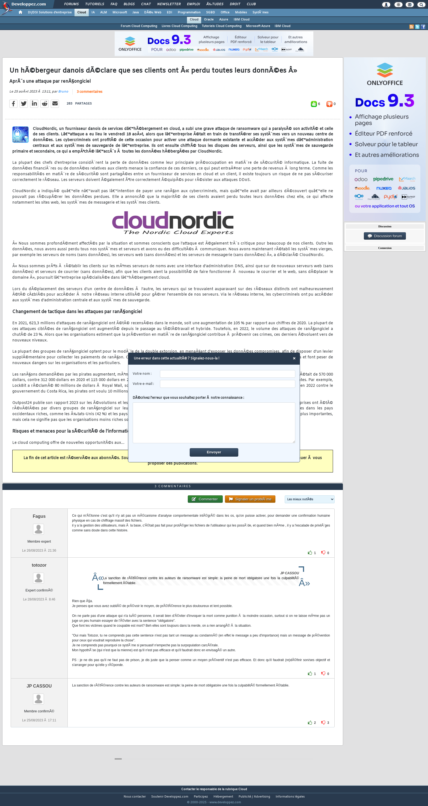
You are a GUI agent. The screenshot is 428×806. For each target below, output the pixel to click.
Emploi (193, 4)
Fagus (39, 526)
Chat (146, 4)
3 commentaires (89, 95)
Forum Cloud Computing (139, 26)
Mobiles (241, 12)
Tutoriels (95, 4)
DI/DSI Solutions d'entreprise (50, 12)
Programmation (189, 12)
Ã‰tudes (215, 4)
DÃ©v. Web (152, 12)
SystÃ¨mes (260, 12)
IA (93, 12)
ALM (103, 12)
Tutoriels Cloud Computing (222, 26)
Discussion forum (385, 236)
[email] (228, 384)
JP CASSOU (39, 696)
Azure (223, 20)
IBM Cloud (241, 20)
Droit (235, 4)
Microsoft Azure (258, 26)
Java (135, 12)
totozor (39, 575)
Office (225, 12)
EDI (169, 12)
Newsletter (169, 4)
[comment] (214, 422)
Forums (71, 4)
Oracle (209, 20)
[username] (228, 374)
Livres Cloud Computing (179, 26)
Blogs (129, 4)
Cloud (81, 12)
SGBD (210, 12)
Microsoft (119, 12)
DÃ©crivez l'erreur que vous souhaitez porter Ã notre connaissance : (214, 419)
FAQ (114, 4)
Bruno (63, 95)
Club (251, 4)
